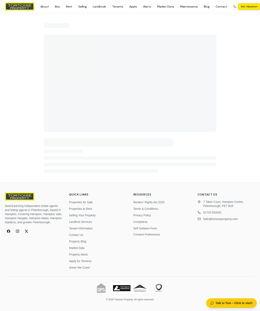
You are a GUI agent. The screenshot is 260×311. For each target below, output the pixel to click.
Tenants (117, 6)
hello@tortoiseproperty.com (220, 219)
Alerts (147, 6)
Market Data (165, 6)
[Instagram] (17, 231)
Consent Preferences (146, 234)
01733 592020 (212, 212)
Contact (221, 6)
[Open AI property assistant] (231, 303)
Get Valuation (249, 6)
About (44, 6)
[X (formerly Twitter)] (26, 231)
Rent (69, 6)
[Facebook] (8, 231)
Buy (57, 6)
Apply (133, 6)
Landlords (99, 6)
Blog (207, 6)
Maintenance (189, 6)
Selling (82, 6)
